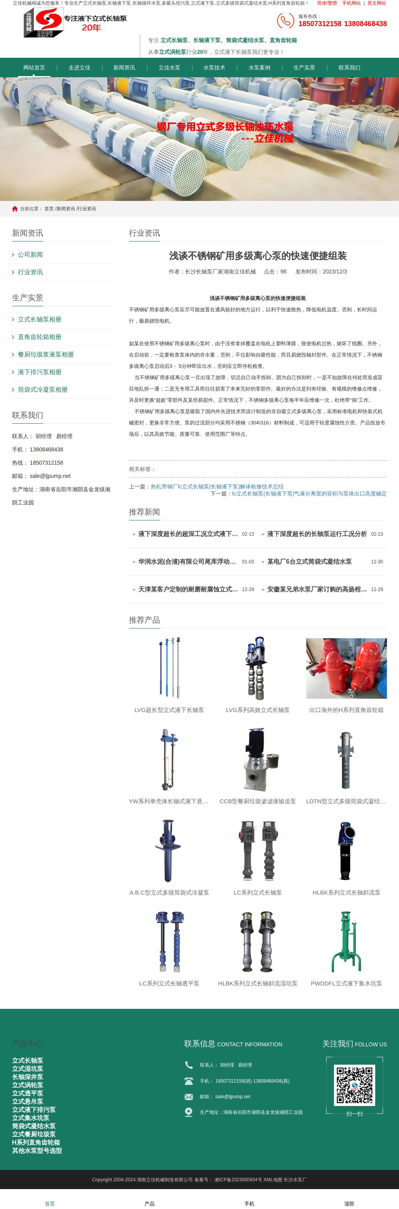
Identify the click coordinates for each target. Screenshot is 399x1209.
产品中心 (27, 1043)
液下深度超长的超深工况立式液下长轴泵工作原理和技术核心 (188, 534)
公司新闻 (30, 254)
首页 (49, 208)
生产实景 (304, 67)
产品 (150, 1199)
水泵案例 (259, 67)
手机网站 (351, 3)
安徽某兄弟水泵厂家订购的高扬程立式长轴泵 (317, 589)
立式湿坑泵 (27, 1068)
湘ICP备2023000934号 (238, 1179)
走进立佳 (79, 67)
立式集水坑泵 (30, 1118)
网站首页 (34, 67)
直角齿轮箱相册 (40, 337)
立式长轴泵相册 (40, 319)
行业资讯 (87, 208)
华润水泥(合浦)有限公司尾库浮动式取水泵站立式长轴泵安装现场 (188, 561)
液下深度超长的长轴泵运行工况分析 (317, 534)
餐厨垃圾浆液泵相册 (46, 354)
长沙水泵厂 (295, 1179)
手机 (249, 1199)
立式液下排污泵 (34, 1109)
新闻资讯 (124, 67)
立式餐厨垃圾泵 (34, 1134)
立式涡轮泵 (27, 1085)
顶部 (349, 1199)
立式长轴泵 (27, 1060)
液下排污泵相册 (40, 372)
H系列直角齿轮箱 (36, 1142)
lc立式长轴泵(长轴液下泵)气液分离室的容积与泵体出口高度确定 (309, 493)
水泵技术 (214, 67)
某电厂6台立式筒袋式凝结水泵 (309, 561)
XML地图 (272, 1179)
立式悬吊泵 (27, 1101)
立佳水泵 (169, 67)
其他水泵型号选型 (37, 1150)
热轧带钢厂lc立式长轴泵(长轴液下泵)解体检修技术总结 (217, 486)
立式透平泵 (27, 1093)
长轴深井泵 (27, 1077)
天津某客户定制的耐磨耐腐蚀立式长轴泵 (188, 589)
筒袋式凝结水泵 (34, 1126)
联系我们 (349, 67)
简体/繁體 (327, 3)
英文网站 (376, 3)
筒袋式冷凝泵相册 (43, 389)
